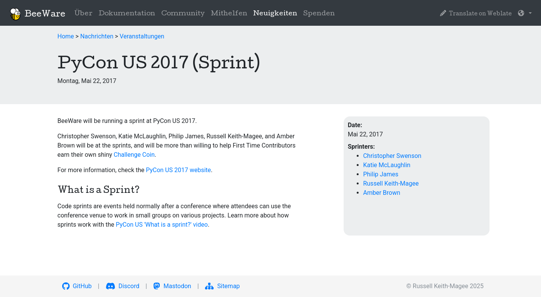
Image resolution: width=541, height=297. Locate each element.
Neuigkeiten (276, 13)
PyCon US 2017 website (178, 170)
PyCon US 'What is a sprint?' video (162, 224)
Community (183, 14)
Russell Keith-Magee (391, 183)
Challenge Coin (134, 154)
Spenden (319, 14)
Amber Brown (381, 192)
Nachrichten (96, 36)
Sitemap (222, 286)
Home (66, 36)
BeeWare (37, 14)
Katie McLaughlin (386, 165)
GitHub (77, 286)
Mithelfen (229, 14)
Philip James (381, 174)
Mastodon (172, 286)
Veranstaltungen (142, 36)
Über (83, 14)
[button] (525, 14)
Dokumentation (127, 14)
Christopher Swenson (392, 155)
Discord (122, 286)
